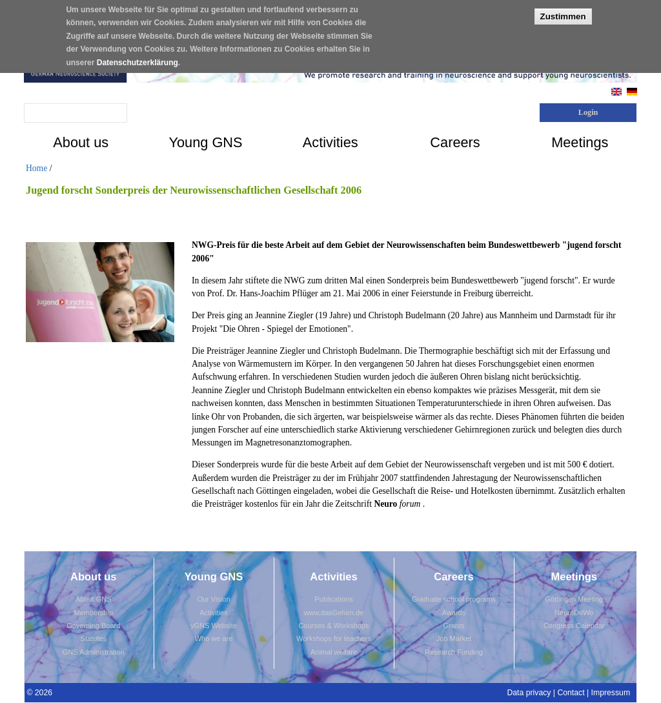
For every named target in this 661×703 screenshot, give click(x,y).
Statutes (94, 638)
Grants (453, 625)
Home (36, 168)
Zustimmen (563, 10)
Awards (453, 612)
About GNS (94, 599)
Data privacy (529, 692)
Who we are (214, 638)
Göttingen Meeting (574, 599)
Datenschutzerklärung (137, 56)
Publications (333, 599)
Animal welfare (333, 652)
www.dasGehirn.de (333, 612)
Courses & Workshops (333, 625)
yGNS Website (213, 625)
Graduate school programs (454, 599)
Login (588, 112)
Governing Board (93, 625)
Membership (93, 612)
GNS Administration (94, 652)
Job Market (453, 638)
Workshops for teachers (333, 638)
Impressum (611, 692)
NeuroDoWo (573, 612)
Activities (213, 612)
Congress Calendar (574, 625)
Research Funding (454, 652)
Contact (570, 692)
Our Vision (213, 599)
